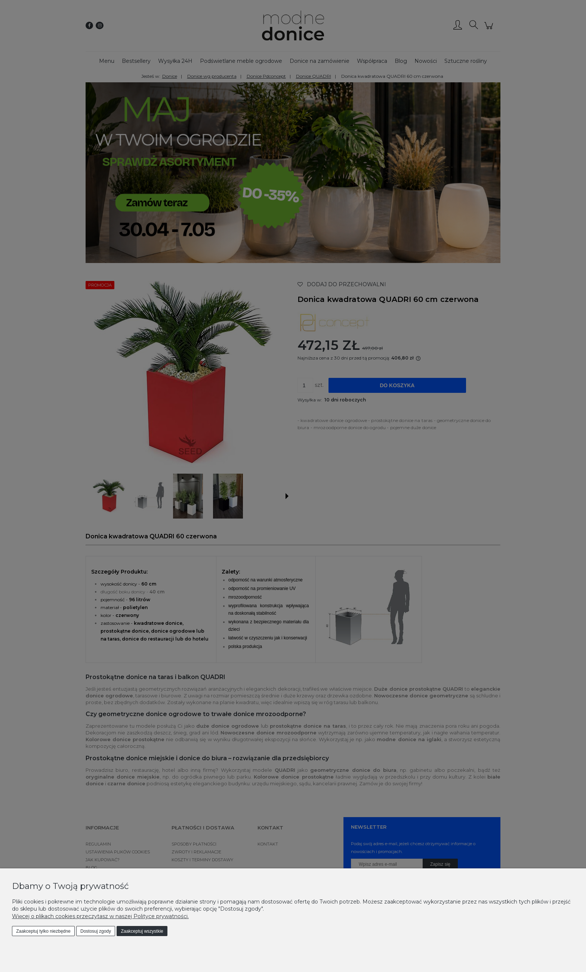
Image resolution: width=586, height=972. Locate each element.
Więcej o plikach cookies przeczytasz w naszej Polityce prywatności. (100, 916)
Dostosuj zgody (95, 931)
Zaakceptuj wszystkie (142, 931)
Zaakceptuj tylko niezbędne (43, 931)
